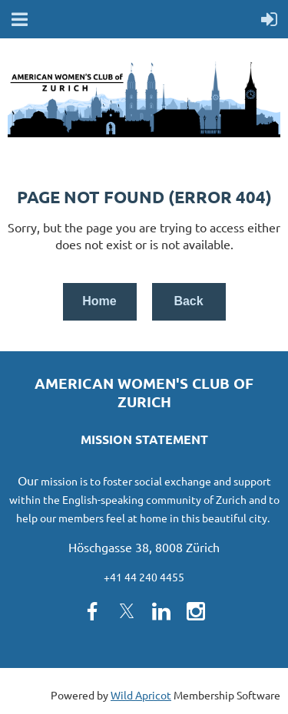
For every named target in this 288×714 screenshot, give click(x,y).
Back (188, 301)
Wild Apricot (141, 695)
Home (99, 301)
